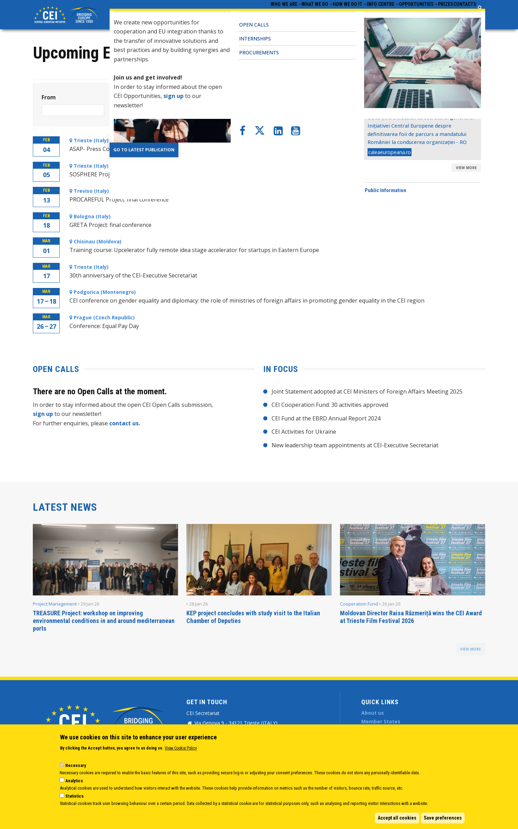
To (116, 97)
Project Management (55, 604)
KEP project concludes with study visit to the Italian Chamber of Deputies (253, 616)
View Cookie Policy (181, 748)
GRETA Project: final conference (110, 225)
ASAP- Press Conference (101, 149)
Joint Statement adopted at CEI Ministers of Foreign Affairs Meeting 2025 (367, 391)
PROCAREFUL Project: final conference (119, 199)
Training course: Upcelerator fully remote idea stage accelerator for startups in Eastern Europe (194, 250)
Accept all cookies (397, 818)
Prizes (432, 14)
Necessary (75, 765)
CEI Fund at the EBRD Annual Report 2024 (326, 418)
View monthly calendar (437, 59)
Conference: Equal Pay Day (104, 326)
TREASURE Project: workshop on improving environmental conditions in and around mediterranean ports (104, 620)
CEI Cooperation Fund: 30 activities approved (330, 405)
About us (372, 712)
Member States (380, 721)
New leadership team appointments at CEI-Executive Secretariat (355, 445)
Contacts (460, 14)
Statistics (74, 796)
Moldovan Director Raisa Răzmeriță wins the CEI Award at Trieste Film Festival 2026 (411, 616)
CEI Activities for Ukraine (304, 431)
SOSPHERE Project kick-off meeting (115, 174)
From (49, 97)
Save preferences (443, 818)
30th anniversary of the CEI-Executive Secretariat (133, 275)
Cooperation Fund (359, 604)
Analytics (74, 780)
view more (470, 649)
